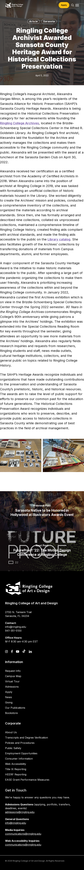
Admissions (12, 686)
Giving (8, 702)
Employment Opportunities (21, 753)
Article (33, 21)
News (8, 697)
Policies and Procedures (19, 742)
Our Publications (15, 707)
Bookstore (11, 713)
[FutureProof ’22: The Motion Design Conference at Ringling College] (42, 551)
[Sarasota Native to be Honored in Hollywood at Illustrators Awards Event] (42, 511)
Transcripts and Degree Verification (26, 737)
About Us (11, 732)
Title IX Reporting (15, 769)
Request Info (13, 670)
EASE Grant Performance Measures (27, 779)
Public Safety (13, 748)
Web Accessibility (15, 763)
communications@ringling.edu (23, 833)
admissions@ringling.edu (19, 812)
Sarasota (49, 21)
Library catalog (59, 239)
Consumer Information (19, 758)
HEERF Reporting (15, 774)
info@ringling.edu (15, 823)
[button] (77, 5)
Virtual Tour (12, 681)
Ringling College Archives (19, 123)
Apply (8, 692)
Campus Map (13, 676)
